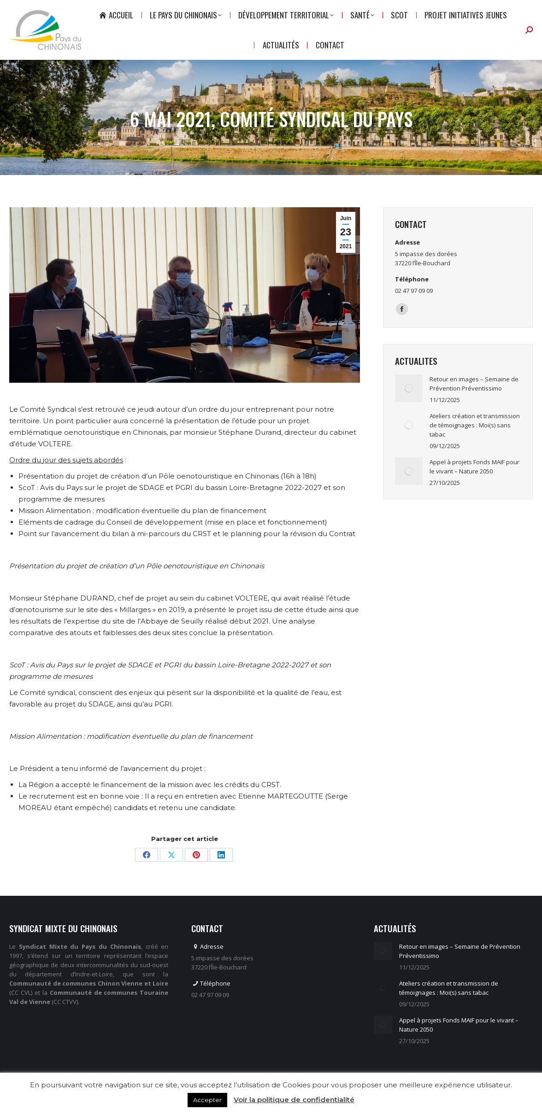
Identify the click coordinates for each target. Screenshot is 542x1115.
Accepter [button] (207, 1099)
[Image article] (409, 405)
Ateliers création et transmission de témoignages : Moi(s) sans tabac (475, 441)
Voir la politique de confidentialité (294, 1099)
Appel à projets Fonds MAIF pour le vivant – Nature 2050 (474, 483)
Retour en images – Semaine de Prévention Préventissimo (474, 400)
